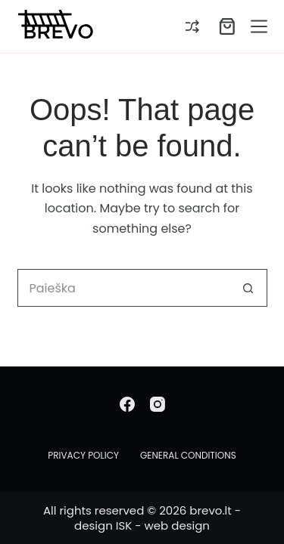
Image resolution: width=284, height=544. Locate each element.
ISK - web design (163, 525)
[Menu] (259, 26)
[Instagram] (157, 404)
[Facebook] (127, 404)
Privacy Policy (83, 456)
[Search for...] (123, 288)
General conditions (188, 456)
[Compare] (192, 26)
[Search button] (248, 288)
